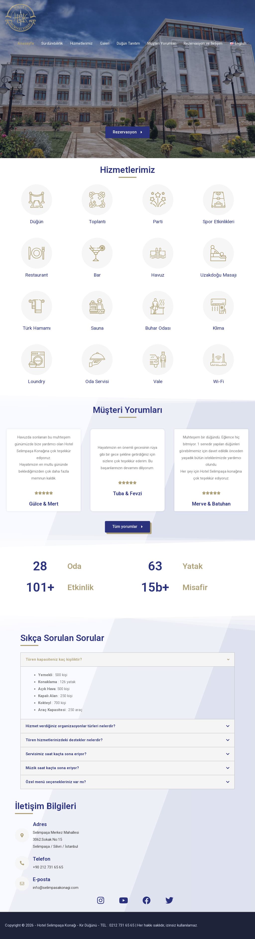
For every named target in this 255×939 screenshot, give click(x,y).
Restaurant (36, 275)
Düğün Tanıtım (128, 43)
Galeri (104, 43)
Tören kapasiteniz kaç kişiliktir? (54, 659)
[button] (127, 134)
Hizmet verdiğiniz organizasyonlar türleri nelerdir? (70, 726)
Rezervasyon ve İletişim (203, 43)
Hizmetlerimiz (81, 43)
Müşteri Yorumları (161, 43)
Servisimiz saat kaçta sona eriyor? (56, 754)
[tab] (127, 659)
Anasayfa (25, 43)
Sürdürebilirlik (52, 43)
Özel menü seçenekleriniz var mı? (56, 782)
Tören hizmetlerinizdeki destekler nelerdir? (64, 740)
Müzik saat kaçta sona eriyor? (52, 768)
